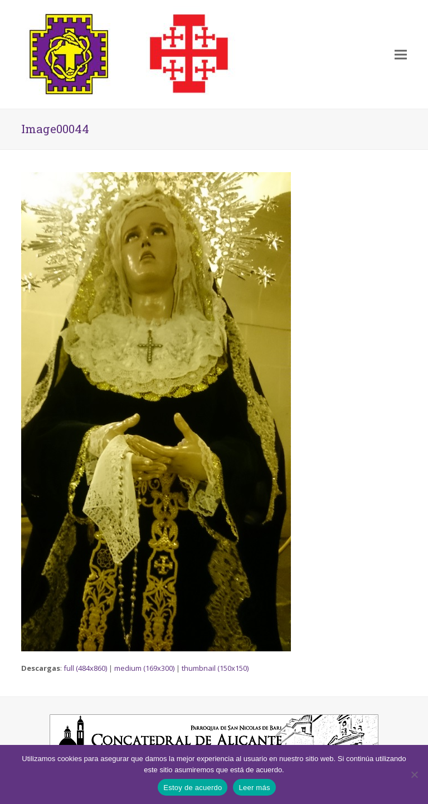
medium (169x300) (144, 668)
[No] (414, 774)
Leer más (254, 787)
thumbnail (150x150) (215, 668)
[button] (401, 54)
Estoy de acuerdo (192, 787)
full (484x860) (85, 668)
